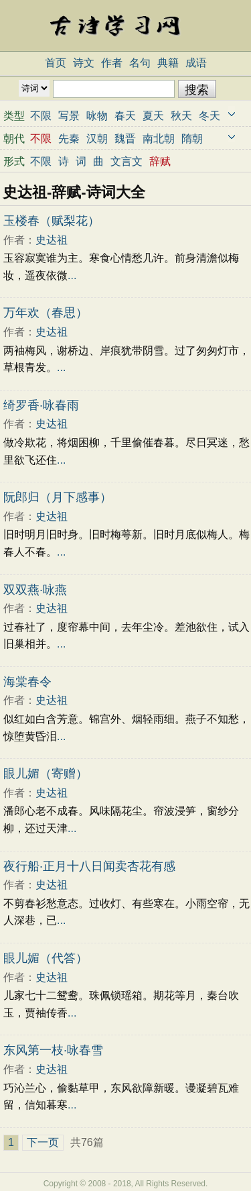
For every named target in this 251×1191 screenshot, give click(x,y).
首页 (55, 62)
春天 (125, 115)
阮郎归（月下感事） (57, 497)
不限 (41, 115)
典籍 (168, 62)
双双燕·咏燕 (35, 590)
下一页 (43, 1142)
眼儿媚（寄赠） (45, 773)
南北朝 (159, 138)
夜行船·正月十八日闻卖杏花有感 (89, 866)
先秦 (69, 138)
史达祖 (51, 240)
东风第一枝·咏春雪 (53, 1050)
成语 (196, 62)
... (72, 275)
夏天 (153, 115)
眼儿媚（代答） (45, 958)
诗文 (83, 62)
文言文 (126, 161)
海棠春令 (27, 681)
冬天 (209, 115)
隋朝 (192, 138)
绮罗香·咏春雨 (41, 405)
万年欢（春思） (45, 312)
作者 (111, 62)
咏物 (97, 115)
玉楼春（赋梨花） (51, 220)
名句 (140, 62)
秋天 (181, 115)
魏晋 (125, 138)
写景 (69, 115)
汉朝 (97, 138)
